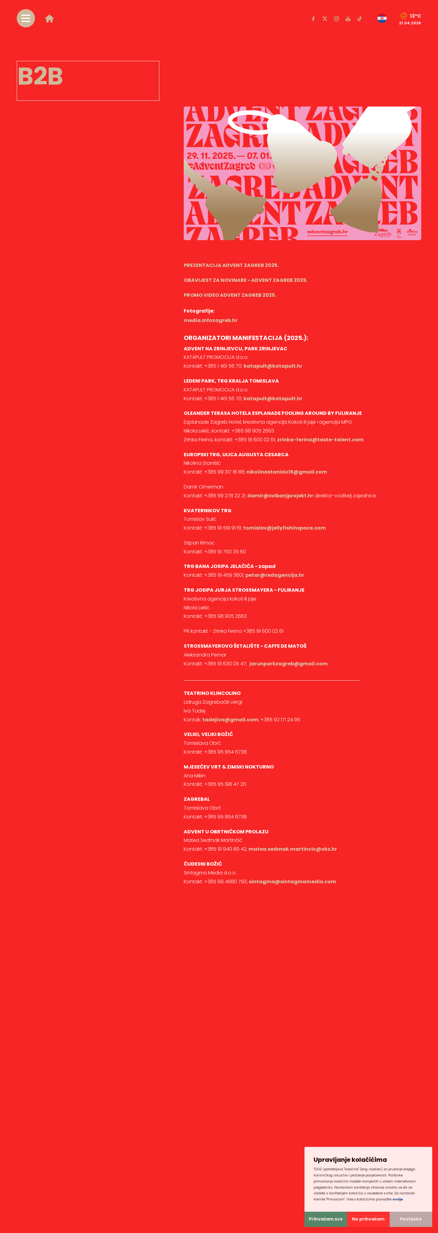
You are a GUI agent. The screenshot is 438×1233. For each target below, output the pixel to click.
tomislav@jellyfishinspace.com (284, 527)
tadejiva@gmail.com (230, 719)
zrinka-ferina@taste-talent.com (320, 439)
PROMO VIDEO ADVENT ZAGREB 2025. (230, 295)
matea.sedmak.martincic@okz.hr (293, 849)
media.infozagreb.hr (211, 320)
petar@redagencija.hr (274, 575)
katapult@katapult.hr (273, 366)
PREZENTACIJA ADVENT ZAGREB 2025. (231, 265)
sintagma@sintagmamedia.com (292, 881)
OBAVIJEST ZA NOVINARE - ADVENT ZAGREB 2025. (246, 280)
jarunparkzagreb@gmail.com (288, 663)
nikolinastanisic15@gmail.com (286, 471)
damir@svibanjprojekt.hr (280, 495)
